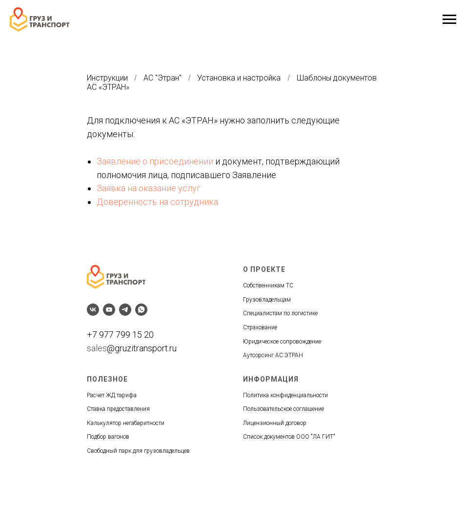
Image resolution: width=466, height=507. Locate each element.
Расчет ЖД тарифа (112, 395)
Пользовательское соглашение (283, 409)
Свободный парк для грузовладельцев (138, 450)
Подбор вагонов (108, 436)
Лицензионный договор (274, 423)
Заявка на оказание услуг (149, 188)
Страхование (260, 327)
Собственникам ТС (268, 285)
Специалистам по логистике (280, 313)
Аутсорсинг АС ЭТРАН (273, 355)
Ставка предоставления (118, 409)
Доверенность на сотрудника (157, 202)
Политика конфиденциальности (285, 395)
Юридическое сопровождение (282, 341)
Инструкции (107, 77)
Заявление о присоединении (155, 161)
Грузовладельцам (267, 299)
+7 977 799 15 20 (120, 334)
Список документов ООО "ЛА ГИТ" (289, 436)
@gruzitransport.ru (142, 348)
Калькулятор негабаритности (125, 423)
